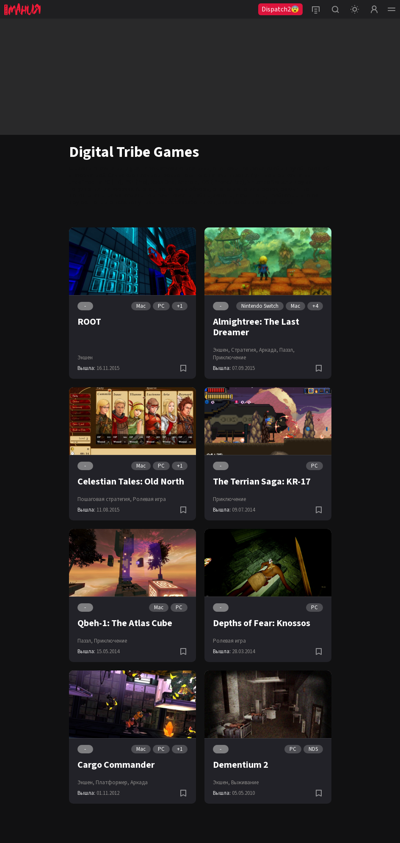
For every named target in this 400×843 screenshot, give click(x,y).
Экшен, (221, 350)
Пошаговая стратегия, (104, 499)
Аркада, (268, 350)
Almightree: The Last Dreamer (256, 327)
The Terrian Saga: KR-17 (262, 481)
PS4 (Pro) (136, 182)
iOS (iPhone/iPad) (222, 182)
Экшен (85, 357)
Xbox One (163, 182)
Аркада (139, 782)
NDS (313, 749)
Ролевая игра (149, 499)
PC (161, 306)
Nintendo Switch (267, 182)
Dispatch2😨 (280, 9)
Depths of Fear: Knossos (261, 623)
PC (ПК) (112, 182)
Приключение (229, 357)
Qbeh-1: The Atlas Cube (124, 623)
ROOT (89, 321)
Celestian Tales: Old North (130, 481)
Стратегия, (244, 350)
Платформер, (112, 782)
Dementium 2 (240, 765)
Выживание (245, 782)
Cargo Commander (115, 765)
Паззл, (287, 350)
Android (188, 182)
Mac (141, 306)
